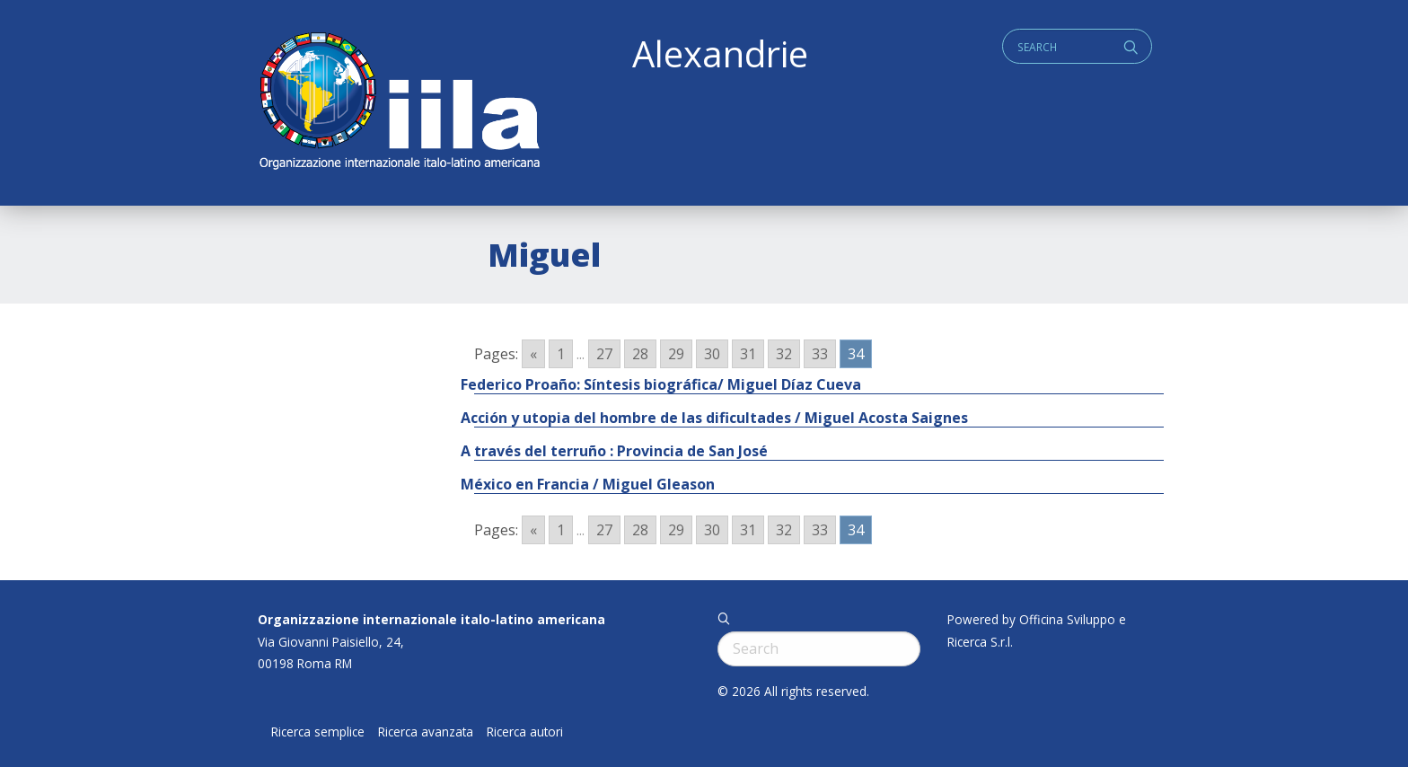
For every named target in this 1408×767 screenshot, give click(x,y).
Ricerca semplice (318, 732)
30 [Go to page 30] (712, 354)
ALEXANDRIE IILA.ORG (398, 103)
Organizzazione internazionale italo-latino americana (431, 619)
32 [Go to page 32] (784, 354)
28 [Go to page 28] (640, 354)
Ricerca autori (525, 732)
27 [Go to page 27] (604, 354)
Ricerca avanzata (425, 732)
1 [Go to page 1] (561, 354)
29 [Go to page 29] (676, 354)
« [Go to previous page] (533, 354)
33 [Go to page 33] (820, 354)
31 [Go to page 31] (748, 354)
